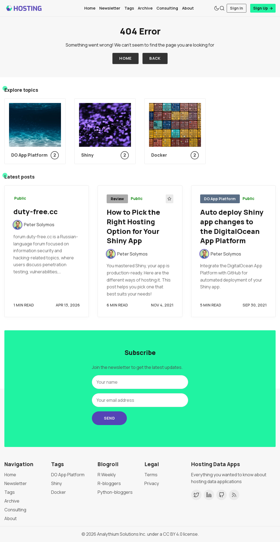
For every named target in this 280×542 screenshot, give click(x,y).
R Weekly (107, 475)
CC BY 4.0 (172, 534)
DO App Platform (220, 198)
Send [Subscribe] (109, 418)
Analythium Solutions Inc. (121, 534)
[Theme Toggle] (216, 8)
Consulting (167, 8)
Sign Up (263, 8)
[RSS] (234, 495)
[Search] (222, 8)
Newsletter (109, 8)
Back (155, 58)
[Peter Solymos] (33, 225)
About (188, 8)
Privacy (151, 483)
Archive (145, 8)
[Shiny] (105, 131)
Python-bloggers (115, 492)
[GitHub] (221, 495)
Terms (151, 475)
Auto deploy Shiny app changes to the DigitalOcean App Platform (232, 226)
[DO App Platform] (35, 131)
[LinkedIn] (209, 495)
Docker (58, 492)
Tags (129, 8)
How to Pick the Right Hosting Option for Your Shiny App (133, 226)
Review (117, 198)
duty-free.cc (35, 211)
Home (89, 8)
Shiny (56, 483)
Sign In (236, 8)
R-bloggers (109, 483)
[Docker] (175, 131)
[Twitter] (196, 495)
